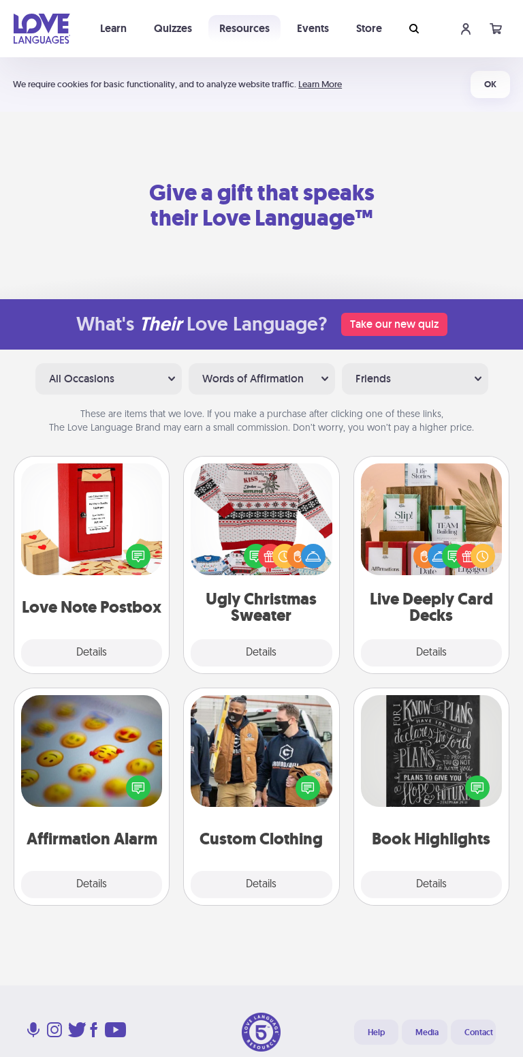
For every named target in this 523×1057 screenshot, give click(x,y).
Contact (478, 1032)
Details (91, 652)
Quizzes (173, 28)
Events (313, 28)
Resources (244, 28)
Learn (113, 28)
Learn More (320, 84)
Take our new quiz (394, 324)
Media (427, 1032)
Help (376, 1032)
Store (369, 28)
